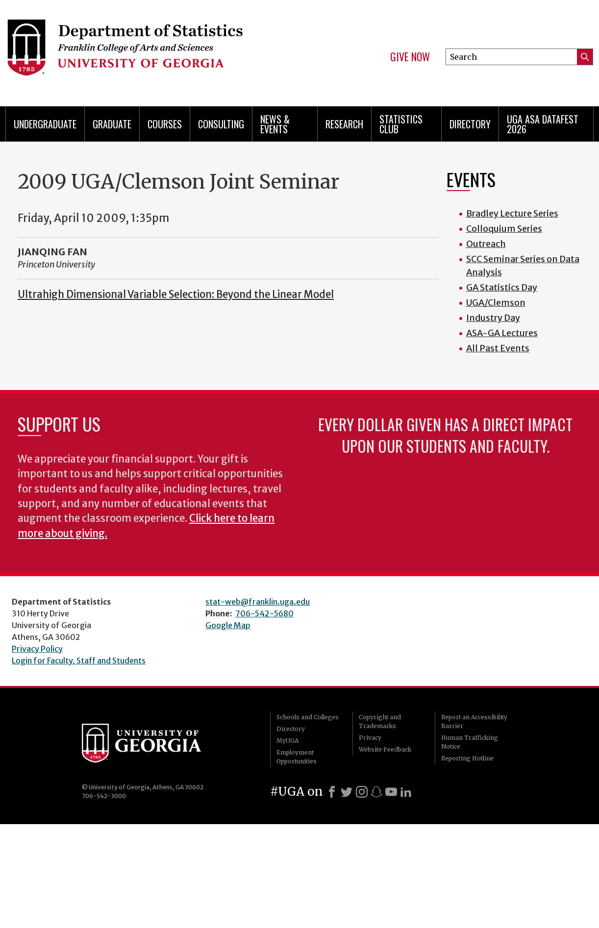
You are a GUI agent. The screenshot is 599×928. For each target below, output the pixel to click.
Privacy (370, 737)
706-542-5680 (264, 613)
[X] (346, 792)
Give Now (410, 56)
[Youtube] (391, 792)
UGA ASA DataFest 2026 (542, 124)
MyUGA (287, 740)
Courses (165, 124)
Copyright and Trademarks (380, 721)
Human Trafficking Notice (469, 742)
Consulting (221, 124)
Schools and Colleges (307, 717)
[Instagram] (362, 792)
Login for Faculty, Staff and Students (79, 660)
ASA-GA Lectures (502, 333)
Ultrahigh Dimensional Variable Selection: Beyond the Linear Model (176, 294)
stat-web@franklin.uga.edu (257, 602)
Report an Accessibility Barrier (474, 721)
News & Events (275, 124)
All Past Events (497, 348)
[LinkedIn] (406, 792)
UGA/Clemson (495, 302)
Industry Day (493, 317)
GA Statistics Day (501, 287)
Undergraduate (45, 124)
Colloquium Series (504, 228)
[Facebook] (332, 792)
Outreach (486, 243)
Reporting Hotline (467, 758)
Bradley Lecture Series (512, 213)
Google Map (227, 625)
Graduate (112, 124)
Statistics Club (401, 124)
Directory (470, 124)
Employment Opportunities (296, 757)
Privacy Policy (37, 649)
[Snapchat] (376, 792)
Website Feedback (385, 749)
